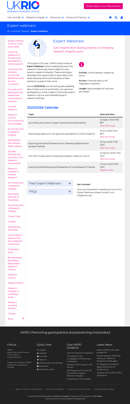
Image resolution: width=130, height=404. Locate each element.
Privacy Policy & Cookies (79, 389)
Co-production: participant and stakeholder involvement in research (15, 95)
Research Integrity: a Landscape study (13, 292)
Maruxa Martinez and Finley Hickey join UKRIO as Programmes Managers (109, 358)
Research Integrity (37, 17)
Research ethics (15, 283)
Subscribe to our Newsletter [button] (103, 6)
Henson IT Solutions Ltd (75, 399)
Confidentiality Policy (104, 389)
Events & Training (20, 31)
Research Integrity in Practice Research (13, 173)
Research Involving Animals (12, 305)
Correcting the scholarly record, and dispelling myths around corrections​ (16, 76)
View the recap (107, 126)
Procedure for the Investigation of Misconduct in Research (79, 359)
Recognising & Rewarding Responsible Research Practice (15, 263)
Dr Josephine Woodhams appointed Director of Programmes (108, 367)
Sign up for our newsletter (29, 389)
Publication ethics (13, 251)
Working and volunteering (49, 363)
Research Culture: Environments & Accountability (16, 119)
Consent (12, 221)
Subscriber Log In (45, 369)
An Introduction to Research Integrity (16, 132)
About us (42, 360)
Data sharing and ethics (14, 228)
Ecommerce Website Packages (56, 396)
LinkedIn (42, 353)
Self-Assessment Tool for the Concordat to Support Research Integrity (79, 373)
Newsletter (43, 366)
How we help (15, 17)
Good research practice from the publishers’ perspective (15, 239)
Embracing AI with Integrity (79, 379)
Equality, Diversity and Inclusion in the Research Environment (15, 157)
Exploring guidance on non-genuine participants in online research (15, 58)
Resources (57, 17)
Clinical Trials (14, 216)
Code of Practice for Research (80, 353)
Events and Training (78, 17)
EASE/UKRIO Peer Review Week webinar (15, 143)
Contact (12, 313)
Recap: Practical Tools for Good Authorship (15, 44)
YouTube (42, 356)
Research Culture (12, 276)
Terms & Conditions (54, 389)
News (16, 318)
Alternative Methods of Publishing (13, 197)
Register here (106, 170)
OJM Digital (97, 396)
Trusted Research (12, 108)
